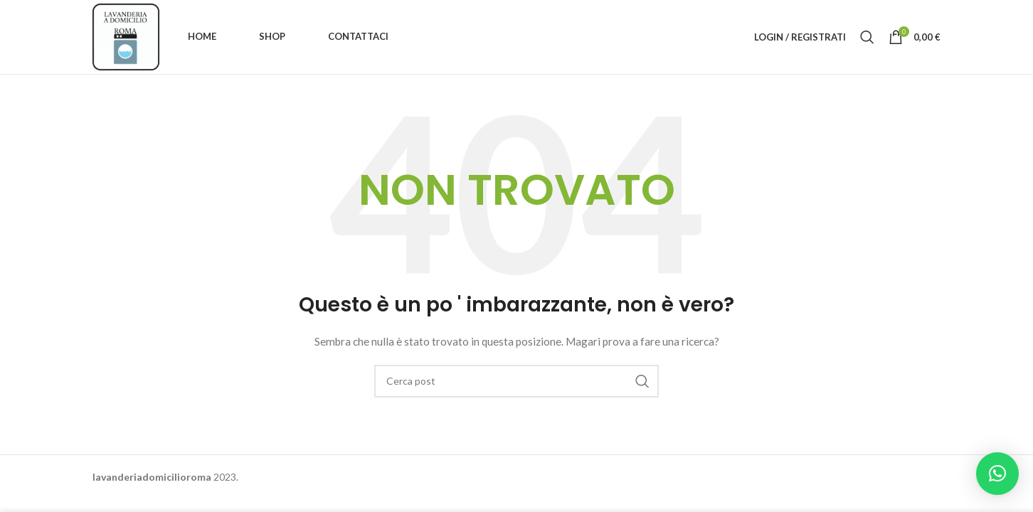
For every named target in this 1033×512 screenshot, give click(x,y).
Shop (272, 36)
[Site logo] (125, 36)
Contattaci (358, 36)
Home (202, 36)
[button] (997, 473)
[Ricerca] (867, 37)
